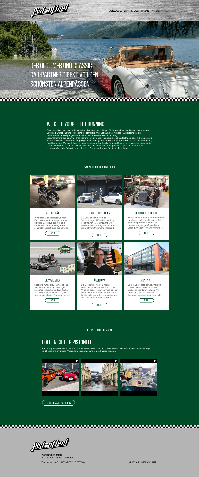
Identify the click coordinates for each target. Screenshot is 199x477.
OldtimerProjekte (146, 213)
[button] (60, 377)
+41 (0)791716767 (51, 462)
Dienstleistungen (131, 10)
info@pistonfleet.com (73, 462)
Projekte (145, 10)
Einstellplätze (115, 10)
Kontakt (165, 10)
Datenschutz (148, 462)
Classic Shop (52, 280)
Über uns (155, 10)
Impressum (134, 462)
